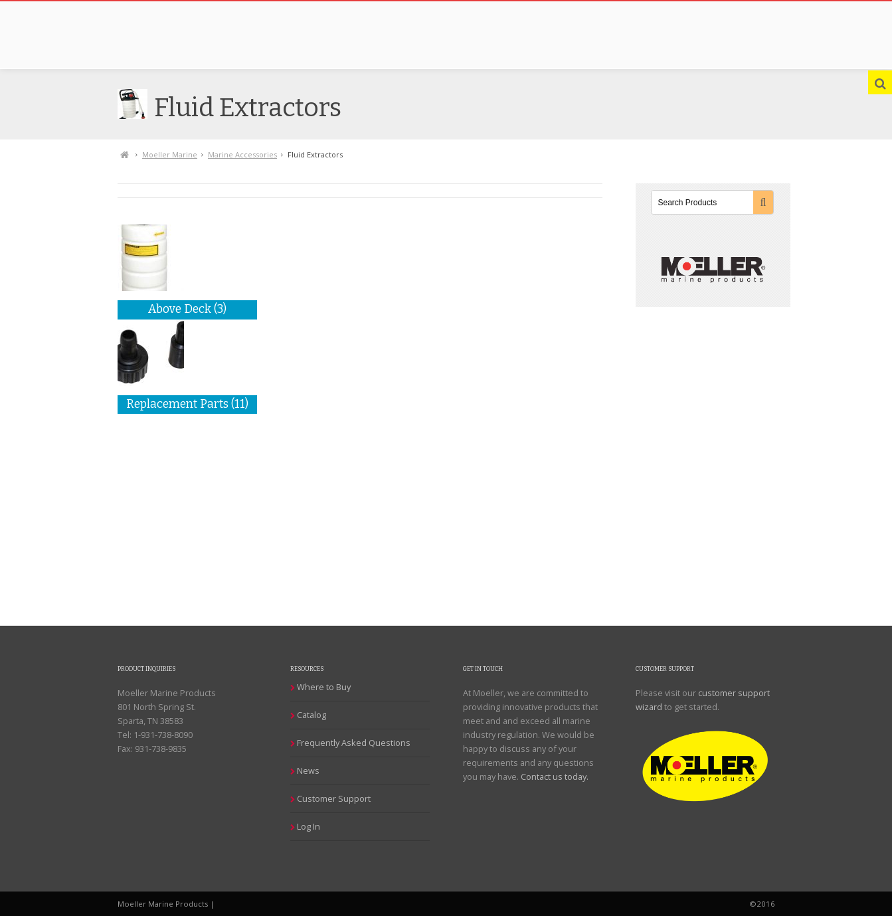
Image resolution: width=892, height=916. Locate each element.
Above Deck (187, 309)
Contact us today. (554, 776)
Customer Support (334, 798)
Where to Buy (324, 687)
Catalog (311, 715)
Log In (308, 826)
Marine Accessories (242, 154)
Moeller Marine (169, 154)
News (308, 771)
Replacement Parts (187, 404)
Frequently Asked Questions (353, 743)
